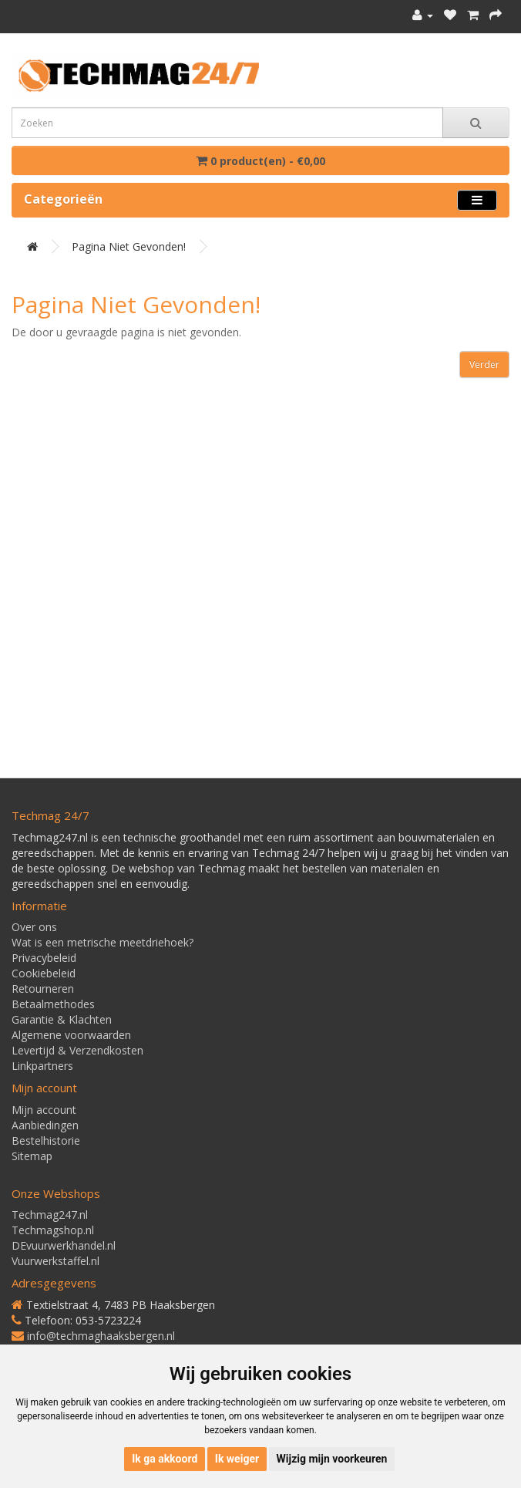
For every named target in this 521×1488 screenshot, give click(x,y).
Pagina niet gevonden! (129, 246)
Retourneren (43, 988)
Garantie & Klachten (62, 1019)
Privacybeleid (44, 957)
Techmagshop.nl (53, 1230)
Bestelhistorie (46, 1140)
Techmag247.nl (50, 1214)
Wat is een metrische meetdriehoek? (102, 942)
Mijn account (44, 1109)
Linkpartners (42, 1065)
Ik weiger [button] (237, 1459)
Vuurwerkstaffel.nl (55, 1260)
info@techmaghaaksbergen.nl (101, 1335)
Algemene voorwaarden (71, 1034)
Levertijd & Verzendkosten (77, 1050)
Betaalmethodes (53, 1004)
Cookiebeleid (44, 973)
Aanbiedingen (45, 1125)
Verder (484, 364)
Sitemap (32, 1156)
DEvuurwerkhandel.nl (64, 1245)
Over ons (34, 926)
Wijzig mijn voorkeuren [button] (332, 1459)
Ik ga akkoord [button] (164, 1459)
